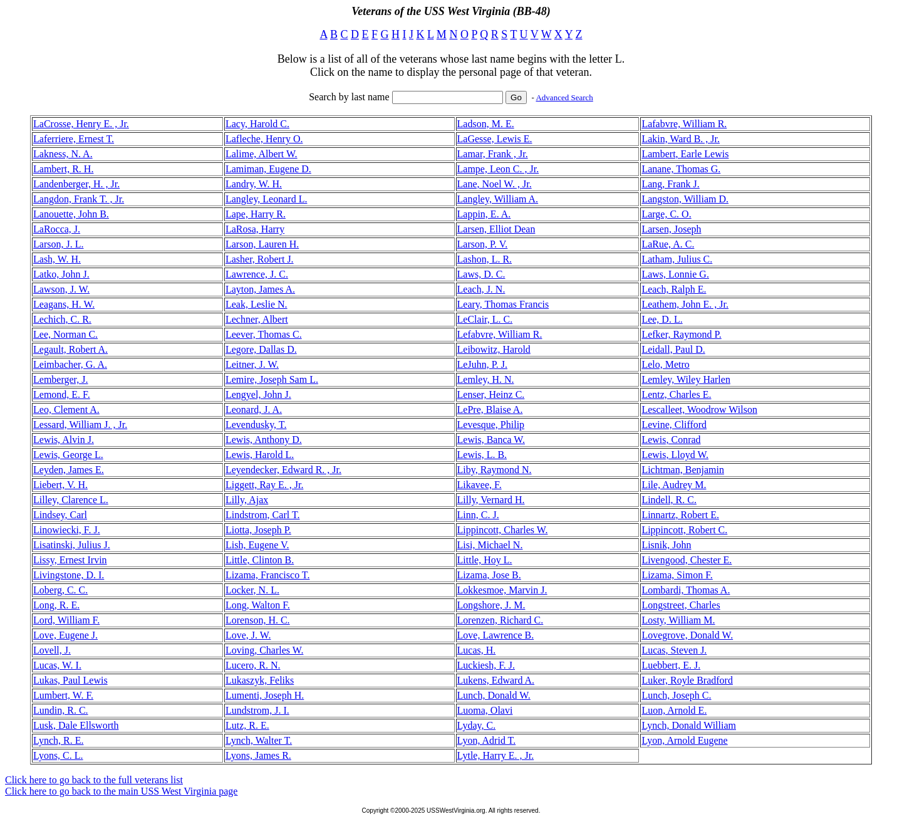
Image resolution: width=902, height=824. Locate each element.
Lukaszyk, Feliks (260, 680)
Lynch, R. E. (58, 740)
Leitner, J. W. (252, 364)
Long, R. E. (56, 605)
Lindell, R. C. (669, 499)
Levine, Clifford (674, 424)
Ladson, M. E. (485, 123)
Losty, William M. (678, 620)
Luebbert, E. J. (670, 665)
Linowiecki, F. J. (66, 529)
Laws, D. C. (481, 274)
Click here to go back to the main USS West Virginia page (121, 791)
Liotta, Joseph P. (258, 529)
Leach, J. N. (481, 289)
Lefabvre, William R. (499, 334)
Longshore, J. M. (491, 605)
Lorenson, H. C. (258, 620)
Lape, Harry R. (256, 214)
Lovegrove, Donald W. (687, 635)
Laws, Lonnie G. (675, 274)
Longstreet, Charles (680, 605)
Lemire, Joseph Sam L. (272, 379)
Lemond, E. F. (61, 394)
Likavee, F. (479, 484)
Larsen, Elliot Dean (496, 229)
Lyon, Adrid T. (486, 740)
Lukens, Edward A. (496, 680)
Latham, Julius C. (676, 259)
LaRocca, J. (56, 229)
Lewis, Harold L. (260, 454)
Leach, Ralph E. (673, 289)
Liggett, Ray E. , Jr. (264, 484)
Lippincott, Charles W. (502, 529)
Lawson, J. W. (61, 289)
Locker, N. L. (252, 590)
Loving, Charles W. (264, 650)
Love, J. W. (248, 635)
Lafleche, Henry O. (264, 138)
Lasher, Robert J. (260, 259)
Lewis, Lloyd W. (674, 454)
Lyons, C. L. (58, 755)
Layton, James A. (260, 289)
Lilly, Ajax (247, 499)
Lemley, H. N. (485, 379)
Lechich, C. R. (62, 319)
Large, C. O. (666, 214)
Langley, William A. (498, 199)
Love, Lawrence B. (495, 635)
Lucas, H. (476, 650)
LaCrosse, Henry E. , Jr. (81, 123)
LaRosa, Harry (255, 229)
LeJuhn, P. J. (482, 364)
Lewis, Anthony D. (264, 439)
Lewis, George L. (68, 454)
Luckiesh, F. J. (486, 665)
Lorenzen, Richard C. (500, 620)
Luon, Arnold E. (674, 710)
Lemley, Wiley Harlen (685, 379)
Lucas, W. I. (57, 665)
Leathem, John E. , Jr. (684, 304)
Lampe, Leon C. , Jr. (498, 169)
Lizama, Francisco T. (267, 575)
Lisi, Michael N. (490, 545)
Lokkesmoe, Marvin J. (502, 590)
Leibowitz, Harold (494, 349)
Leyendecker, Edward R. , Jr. (283, 469)
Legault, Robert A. (70, 349)
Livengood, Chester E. (686, 560)
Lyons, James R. (258, 755)
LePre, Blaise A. (490, 409)
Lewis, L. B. (482, 454)
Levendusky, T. (256, 424)
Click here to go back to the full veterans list (94, 779)
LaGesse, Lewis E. (494, 138)
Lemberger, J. (60, 379)
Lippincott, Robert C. (684, 529)
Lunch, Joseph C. (676, 695)
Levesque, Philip (491, 424)
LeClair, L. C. (485, 319)
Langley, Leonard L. (266, 199)
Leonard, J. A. (254, 409)
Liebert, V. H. (60, 484)
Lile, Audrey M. (673, 484)
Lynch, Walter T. (259, 740)
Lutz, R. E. (247, 725)
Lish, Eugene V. (257, 545)
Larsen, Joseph (671, 229)
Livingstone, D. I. (68, 575)
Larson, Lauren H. (262, 244)
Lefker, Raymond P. (681, 334)
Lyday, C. (476, 725)
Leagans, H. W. (64, 304)
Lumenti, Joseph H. (265, 695)
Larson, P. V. (482, 244)
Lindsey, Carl (60, 514)
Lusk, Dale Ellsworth (75, 725)
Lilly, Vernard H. (491, 499)
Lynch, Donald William (688, 725)
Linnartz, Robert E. (680, 514)
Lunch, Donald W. (494, 695)
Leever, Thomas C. (264, 334)
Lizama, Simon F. (676, 575)
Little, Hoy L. (484, 560)
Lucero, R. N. (253, 665)
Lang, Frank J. (670, 184)
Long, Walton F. (258, 605)
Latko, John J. (61, 274)
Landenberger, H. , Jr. (76, 184)
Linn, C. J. (478, 514)
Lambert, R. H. (63, 169)
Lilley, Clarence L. (70, 499)
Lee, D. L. (661, 319)
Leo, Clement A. (66, 409)
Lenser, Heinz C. (491, 394)
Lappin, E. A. (484, 214)
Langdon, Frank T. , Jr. (78, 199)
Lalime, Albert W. (262, 154)
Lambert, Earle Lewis (684, 154)
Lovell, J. (52, 650)
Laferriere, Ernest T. (73, 138)
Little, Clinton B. (260, 560)
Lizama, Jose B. (489, 575)
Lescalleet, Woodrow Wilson (699, 409)
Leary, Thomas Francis (503, 304)
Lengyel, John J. (258, 394)
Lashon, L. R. (484, 259)
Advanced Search (564, 97)
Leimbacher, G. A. (70, 364)
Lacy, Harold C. (257, 123)
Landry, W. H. (254, 184)
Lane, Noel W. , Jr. (494, 184)
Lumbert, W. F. (63, 695)
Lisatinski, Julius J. (71, 545)
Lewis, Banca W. (491, 439)
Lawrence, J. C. (257, 274)
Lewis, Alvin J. (63, 439)
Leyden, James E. (68, 469)
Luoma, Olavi (485, 710)
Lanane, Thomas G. (680, 169)
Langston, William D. (684, 199)
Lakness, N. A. (63, 154)
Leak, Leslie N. (257, 304)
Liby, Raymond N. (494, 469)
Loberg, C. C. (60, 590)
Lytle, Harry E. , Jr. (495, 755)
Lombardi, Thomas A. (685, 590)
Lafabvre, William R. (684, 123)
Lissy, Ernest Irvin (70, 560)
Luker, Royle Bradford (687, 680)
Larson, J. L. (58, 244)
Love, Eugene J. (65, 635)
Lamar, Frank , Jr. (492, 154)
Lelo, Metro (665, 364)
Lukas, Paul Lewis (70, 680)
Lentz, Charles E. (676, 394)
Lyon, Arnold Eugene (684, 740)
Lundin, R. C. (60, 710)
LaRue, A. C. (667, 244)
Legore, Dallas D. (261, 349)
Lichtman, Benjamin (682, 469)
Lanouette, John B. (71, 214)
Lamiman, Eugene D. (268, 169)
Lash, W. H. (57, 259)
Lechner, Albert (257, 319)
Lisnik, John (666, 545)
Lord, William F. (66, 620)
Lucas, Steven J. (674, 650)
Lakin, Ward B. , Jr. (680, 138)
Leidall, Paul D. (673, 349)
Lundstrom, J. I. (257, 710)
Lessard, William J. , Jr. (80, 424)
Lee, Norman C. (65, 334)
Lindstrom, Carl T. (263, 514)
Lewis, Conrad (670, 439)
